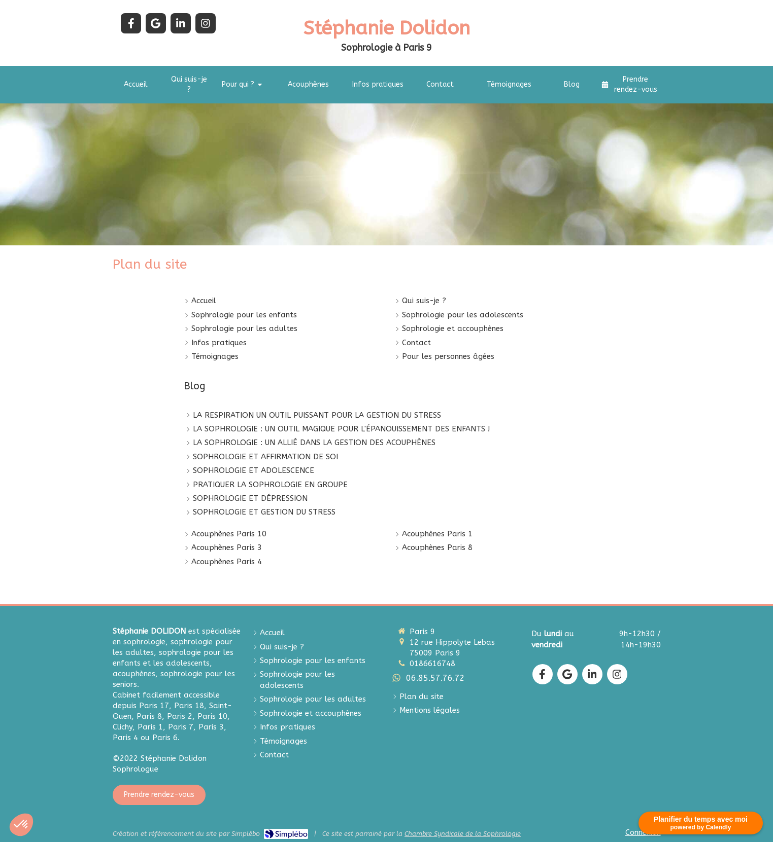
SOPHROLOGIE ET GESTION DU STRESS (264, 512)
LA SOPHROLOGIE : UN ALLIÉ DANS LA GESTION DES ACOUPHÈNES (314, 442)
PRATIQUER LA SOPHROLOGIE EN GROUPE (270, 484)
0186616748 (432, 663)
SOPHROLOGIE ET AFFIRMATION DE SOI (265, 456)
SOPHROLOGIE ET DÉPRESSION (250, 498)
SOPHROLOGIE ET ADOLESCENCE (253, 470)
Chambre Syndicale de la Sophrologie (463, 833)
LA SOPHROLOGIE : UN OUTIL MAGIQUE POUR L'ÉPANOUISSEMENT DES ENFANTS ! (341, 428)
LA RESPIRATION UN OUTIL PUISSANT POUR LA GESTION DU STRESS (317, 415)
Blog (195, 386)
